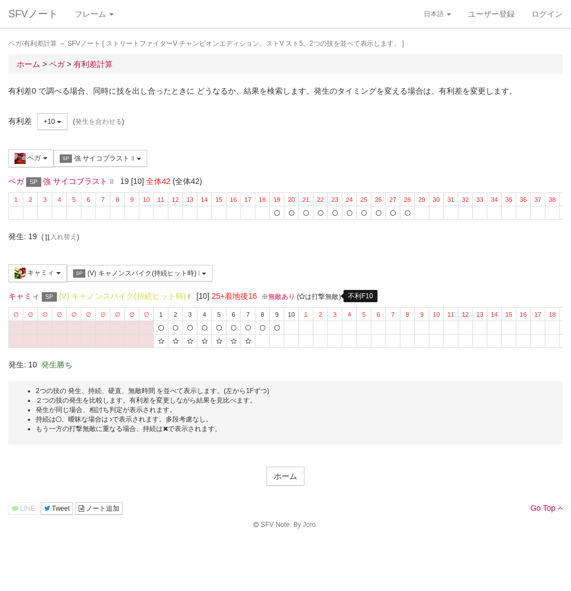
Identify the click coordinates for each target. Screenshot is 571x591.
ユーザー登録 (491, 13)
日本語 (437, 14)
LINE (23, 508)
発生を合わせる (98, 121)
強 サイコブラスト (100, 158)
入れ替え (60, 237)
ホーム (285, 476)
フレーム (94, 13)
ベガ (30, 158)
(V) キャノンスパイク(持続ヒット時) (139, 273)
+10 (52, 121)
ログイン (547, 13)
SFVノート (33, 14)
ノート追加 (99, 508)
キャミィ (37, 273)
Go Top (546, 507)
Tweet (57, 508)
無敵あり (281, 297)
